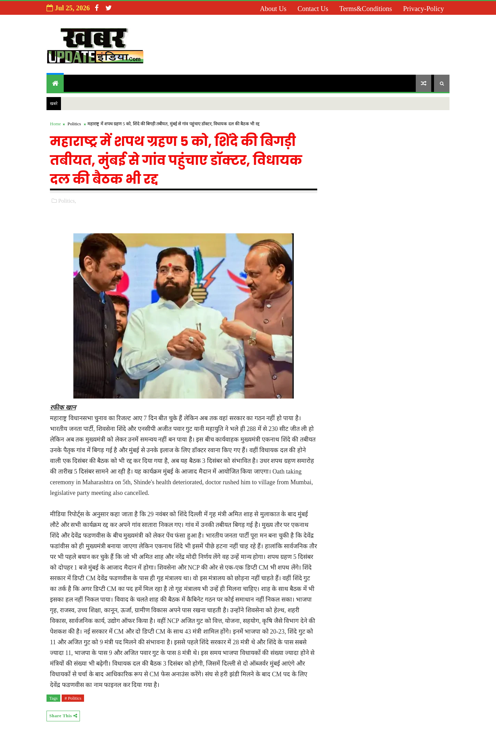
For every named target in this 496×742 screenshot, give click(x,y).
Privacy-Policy (423, 8)
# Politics (72, 698)
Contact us (313, 8)
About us (273, 8)
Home (55, 123)
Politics (74, 123)
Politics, (67, 201)
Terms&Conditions (365, 8)
